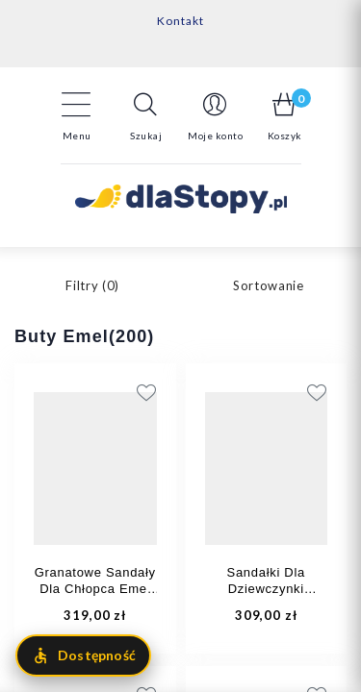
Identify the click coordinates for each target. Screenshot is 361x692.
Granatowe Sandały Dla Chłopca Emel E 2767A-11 (95, 588)
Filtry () (92, 285)
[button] (146, 116)
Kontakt (180, 20)
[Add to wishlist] (247, 392)
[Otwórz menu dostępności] (83, 655)
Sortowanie (268, 285)
